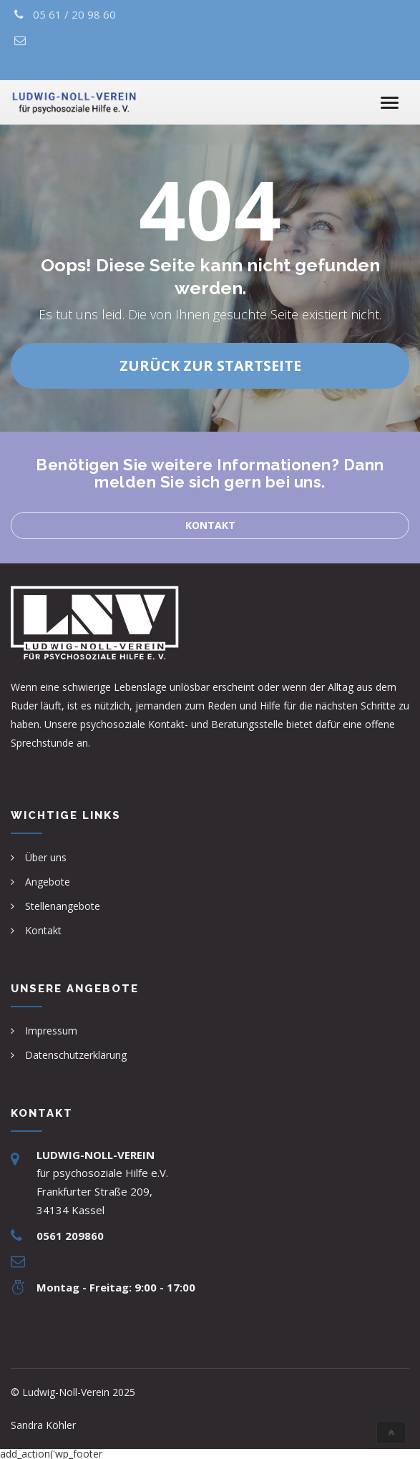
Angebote (47, 881)
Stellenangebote (62, 906)
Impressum (51, 1030)
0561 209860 (70, 1235)
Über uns (46, 857)
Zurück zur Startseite (210, 365)
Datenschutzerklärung (76, 1055)
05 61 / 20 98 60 (74, 14)
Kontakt (210, 525)
